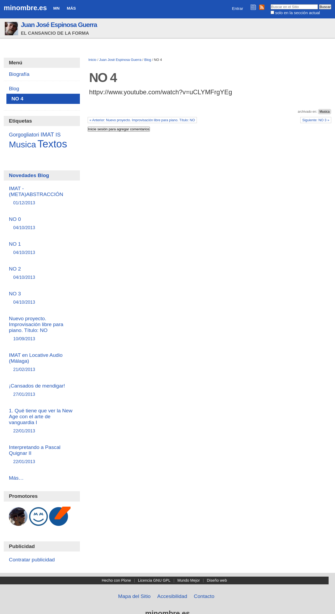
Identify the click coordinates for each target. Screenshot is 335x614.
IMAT (47, 134)
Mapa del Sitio (134, 596)
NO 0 (42, 223)
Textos (52, 144)
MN (56, 8)
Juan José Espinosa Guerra (59, 24)
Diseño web (217, 580)
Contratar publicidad (32, 559)
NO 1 (42, 248)
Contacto (204, 596)
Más (71, 8)
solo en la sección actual (297, 12)
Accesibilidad (172, 596)
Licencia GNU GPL (154, 580)
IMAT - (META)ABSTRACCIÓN (42, 196)
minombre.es (25, 7)
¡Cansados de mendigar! (42, 390)
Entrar (237, 8)
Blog (147, 60)
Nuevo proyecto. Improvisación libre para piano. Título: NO (42, 329)
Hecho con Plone (116, 580)
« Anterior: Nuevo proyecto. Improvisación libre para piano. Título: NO (142, 120)
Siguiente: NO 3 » (315, 120)
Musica (325, 112)
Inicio (92, 60)
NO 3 (42, 298)
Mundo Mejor (188, 580)
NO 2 (42, 273)
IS (58, 135)
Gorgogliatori (24, 135)
